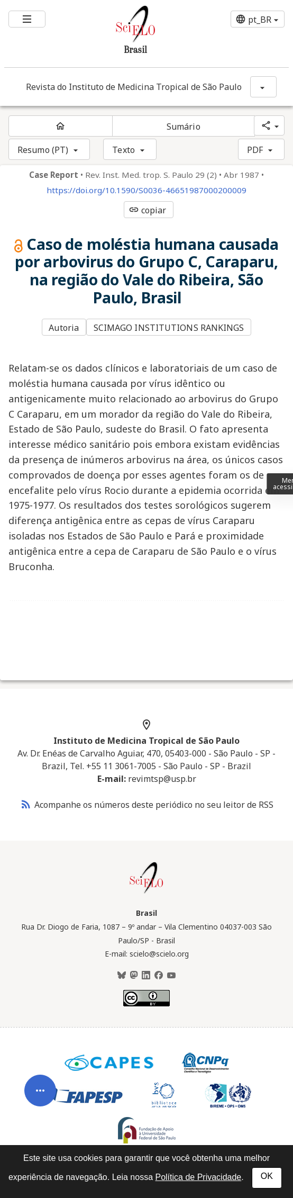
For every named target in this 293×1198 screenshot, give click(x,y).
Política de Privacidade (198, 1177)
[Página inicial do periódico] (60, 126)
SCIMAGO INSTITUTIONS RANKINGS (169, 328)
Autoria (64, 328)
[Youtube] (171, 975)
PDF (255, 150)
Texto (123, 150)
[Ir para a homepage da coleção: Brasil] (123, 33)
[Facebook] (158, 975)
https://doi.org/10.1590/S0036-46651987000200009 (146, 190)
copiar (148, 210)
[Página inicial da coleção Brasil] (146, 892)
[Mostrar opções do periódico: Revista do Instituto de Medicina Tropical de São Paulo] (263, 86)
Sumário (183, 126)
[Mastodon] (134, 975)
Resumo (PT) (42, 150)
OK (267, 1176)
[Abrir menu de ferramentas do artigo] (40, 1105)
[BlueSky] (121, 975)
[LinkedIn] (146, 975)
